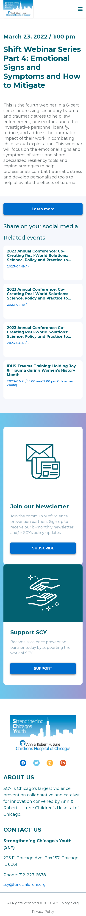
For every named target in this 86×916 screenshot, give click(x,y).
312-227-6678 (32, 874)
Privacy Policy (43, 912)
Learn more (43, 209)
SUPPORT (43, 668)
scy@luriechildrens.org (24, 884)
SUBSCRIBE (43, 548)
